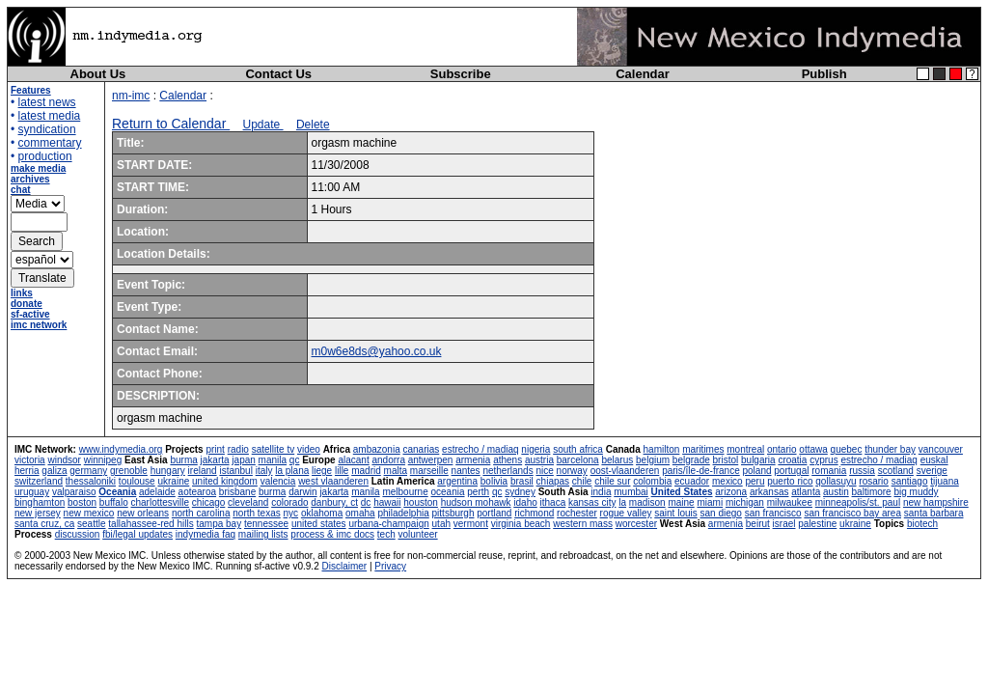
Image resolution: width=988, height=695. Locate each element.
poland (757, 470)
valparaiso (74, 491)
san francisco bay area (852, 513)
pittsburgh (453, 513)
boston (82, 502)
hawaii (386, 502)
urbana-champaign (388, 523)
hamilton (662, 449)
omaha (360, 513)
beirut (758, 523)
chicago (208, 502)
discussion (77, 534)
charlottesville (159, 502)
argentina (457, 481)
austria (539, 460)
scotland (896, 470)
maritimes (703, 449)
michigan (745, 502)
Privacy (390, 566)
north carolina (201, 513)
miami (710, 502)
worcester (636, 523)
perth (478, 491)
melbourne (404, 491)
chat (21, 189)
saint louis (675, 513)
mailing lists (263, 534)
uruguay (31, 491)
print (215, 449)
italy (264, 470)
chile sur (612, 481)
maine (681, 502)
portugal (791, 470)
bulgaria (758, 460)
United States (682, 491)
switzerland (38, 481)
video (308, 449)
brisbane (237, 491)
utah (441, 523)
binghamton (39, 502)
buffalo (113, 502)
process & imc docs (332, 534)
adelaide (157, 491)
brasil (522, 481)
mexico (727, 481)
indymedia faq (205, 534)
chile (582, 481)
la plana (292, 470)
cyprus (823, 460)
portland (494, 513)
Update (263, 124)
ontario (782, 449)
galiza (54, 470)
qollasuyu (835, 481)
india (600, 491)
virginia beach (521, 523)
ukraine (173, 481)
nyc (291, 513)
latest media (49, 116)
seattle (91, 523)
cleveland (248, 502)
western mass (583, 523)
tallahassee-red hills (150, 523)
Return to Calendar (171, 123)
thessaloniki (91, 481)
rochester (577, 513)
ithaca (553, 502)
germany (88, 470)
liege (322, 470)
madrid (366, 470)
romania (828, 470)
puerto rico (789, 481)
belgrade (691, 460)
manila (273, 460)
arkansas (769, 491)
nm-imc (131, 95)
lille (341, 470)
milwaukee (789, 502)
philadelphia (402, 513)
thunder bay (890, 449)
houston (420, 502)
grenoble (129, 470)
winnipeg (103, 460)
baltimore (872, 491)
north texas (256, 513)
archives (30, 179)
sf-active (30, 314)
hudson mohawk (476, 502)
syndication (47, 129)
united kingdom (225, 481)
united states (318, 523)
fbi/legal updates (137, 534)
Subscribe (460, 74)
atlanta (805, 491)
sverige (932, 470)
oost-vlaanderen (625, 470)
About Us (98, 74)
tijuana (944, 481)
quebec (847, 449)
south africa (578, 449)
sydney (520, 491)
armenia (472, 460)
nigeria (535, 449)
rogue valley (626, 513)
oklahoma (322, 513)
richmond (534, 513)
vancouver (941, 449)
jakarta (215, 460)
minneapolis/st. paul (857, 502)
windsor (63, 460)
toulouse (137, 481)
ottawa (813, 449)
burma (183, 460)
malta (395, 470)
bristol (726, 460)
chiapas (552, 481)
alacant (353, 460)
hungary (168, 470)
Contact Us (278, 74)
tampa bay (218, 523)
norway (572, 470)
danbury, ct (334, 502)
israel (784, 523)
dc (366, 502)
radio (238, 449)
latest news (47, 102)
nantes (466, 470)
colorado (289, 502)
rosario (874, 481)
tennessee (266, 523)
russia (862, 470)
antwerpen (430, 460)
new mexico (89, 513)
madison (647, 502)
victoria (29, 460)
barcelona (578, 460)
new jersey (37, 513)
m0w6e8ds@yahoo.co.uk (377, 351)
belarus (617, 460)
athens (507, 460)
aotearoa (197, 491)
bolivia (494, 481)
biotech (922, 523)
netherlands (507, 470)
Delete (313, 124)
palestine (817, 523)
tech (386, 534)
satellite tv (273, 449)
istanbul (235, 470)
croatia (792, 460)
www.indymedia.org (121, 449)
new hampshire (936, 502)
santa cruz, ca (44, 523)
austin (836, 491)
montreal (745, 449)
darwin (302, 491)
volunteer (418, 534)
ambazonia (376, 449)
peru (754, 481)
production (45, 156)
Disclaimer (344, 566)
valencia (278, 481)
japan (243, 460)
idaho (524, 502)
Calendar (643, 74)
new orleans (143, 513)
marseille (429, 470)
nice (544, 470)
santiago (910, 481)
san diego (721, 513)
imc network (39, 325)
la (622, 502)
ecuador (691, 481)
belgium (653, 460)
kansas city (592, 502)
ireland (202, 470)
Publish (824, 74)
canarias (420, 449)
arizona (731, 491)
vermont (470, 523)
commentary (50, 143)
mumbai (631, 491)
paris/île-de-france (701, 470)
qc (294, 460)
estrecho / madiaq (480, 449)
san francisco (773, 513)
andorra (387, 460)
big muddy (915, 491)
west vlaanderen (333, 481)
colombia (652, 481)
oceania (447, 491)
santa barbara (934, 513)
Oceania (117, 491)
